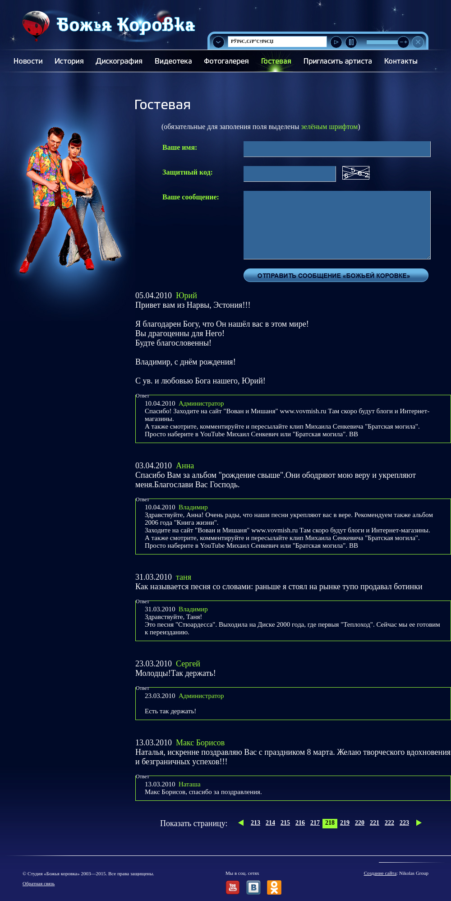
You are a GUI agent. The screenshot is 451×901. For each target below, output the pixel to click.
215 (285, 822)
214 (270, 822)
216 (300, 822)
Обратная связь (39, 883)
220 (359, 822)
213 (255, 822)
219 (345, 822)
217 (315, 822)
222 (389, 822)
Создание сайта (380, 873)
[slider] (403, 42)
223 (404, 822)
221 (374, 822)
